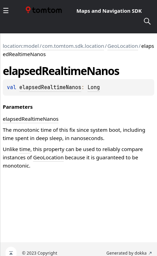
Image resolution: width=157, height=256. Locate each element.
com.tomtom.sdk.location (73, 45)
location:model (21, 45)
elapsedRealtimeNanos (50, 87)
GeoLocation (122, 45)
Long (93, 87)
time (24, 149)
